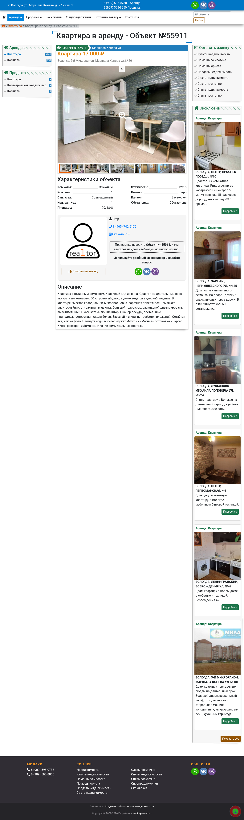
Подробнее (230, 211)
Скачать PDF (119, 234)
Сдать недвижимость (92, 792)
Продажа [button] (34, 17)
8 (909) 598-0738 (115, 3)
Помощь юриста (88, 783)
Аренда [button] (16, 17)
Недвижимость (88, 770)
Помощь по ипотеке (91, 779)
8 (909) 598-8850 (115, 7)
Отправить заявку (83, 271)
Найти (199, 20)
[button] (122, 113)
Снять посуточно (143, 779)
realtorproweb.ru (142, 813)
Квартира (15, 26)
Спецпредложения (78, 17)
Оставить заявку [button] (108, 17)
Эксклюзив (54, 17)
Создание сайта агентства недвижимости (129, 806)
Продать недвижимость (94, 788)
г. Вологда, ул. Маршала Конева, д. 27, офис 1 (40, 5)
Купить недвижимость (93, 774)
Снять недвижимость (146, 774)
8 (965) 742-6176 (122, 226)
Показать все (230, 738)
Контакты (132, 17)
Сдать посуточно (143, 770)
